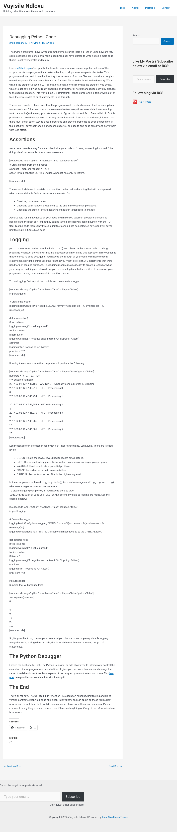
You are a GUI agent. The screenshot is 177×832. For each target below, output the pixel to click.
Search (136, 35)
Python (36, 42)
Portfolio (152, 7)
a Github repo (24, 68)
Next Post (115, 766)
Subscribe (165, 79)
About (139, 7)
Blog (128, 7)
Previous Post (13, 766)
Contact (166, 7)
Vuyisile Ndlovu (23, 6)
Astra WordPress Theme (114, 817)
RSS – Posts (142, 102)
